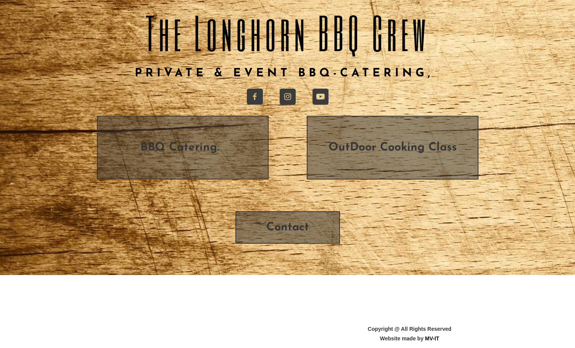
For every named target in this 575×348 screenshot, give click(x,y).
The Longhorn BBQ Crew (287, 32)
